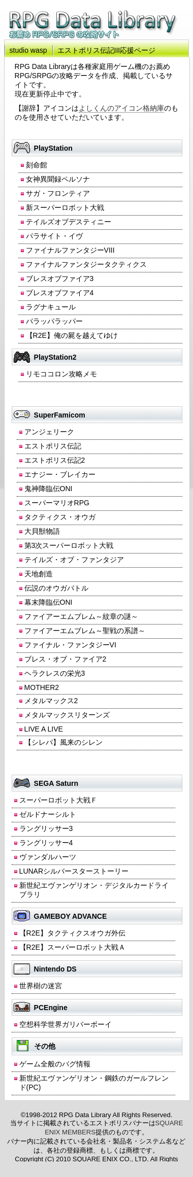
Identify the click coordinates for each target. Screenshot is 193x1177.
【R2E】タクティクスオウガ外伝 (72, 933)
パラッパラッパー (54, 321)
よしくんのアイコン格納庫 (121, 108)
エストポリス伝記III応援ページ (106, 50)
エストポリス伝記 (52, 446)
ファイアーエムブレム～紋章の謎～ (81, 616)
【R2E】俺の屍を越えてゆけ (72, 335)
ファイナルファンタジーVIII (70, 250)
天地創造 (38, 574)
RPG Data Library (93, 25)
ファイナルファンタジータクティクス (86, 264)
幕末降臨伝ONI (48, 602)
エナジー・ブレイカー (59, 474)
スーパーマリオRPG (56, 503)
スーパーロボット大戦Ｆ (58, 800)
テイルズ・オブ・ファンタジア (74, 560)
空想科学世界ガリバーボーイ (65, 1024)
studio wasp (28, 50)
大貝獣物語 (42, 531)
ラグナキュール (51, 307)
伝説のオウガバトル (56, 588)
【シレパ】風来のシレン (63, 742)
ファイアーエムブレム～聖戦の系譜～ (84, 631)
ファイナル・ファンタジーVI (70, 645)
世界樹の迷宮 (40, 986)
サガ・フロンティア (58, 193)
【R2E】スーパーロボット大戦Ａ (72, 947)
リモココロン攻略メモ (61, 374)
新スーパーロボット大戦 (65, 207)
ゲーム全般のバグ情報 (54, 1064)
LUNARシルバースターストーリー (73, 871)
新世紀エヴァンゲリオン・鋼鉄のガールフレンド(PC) (94, 1082)
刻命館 (36, 165)
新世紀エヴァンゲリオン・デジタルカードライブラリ (94, 889)
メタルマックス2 (51, 701)
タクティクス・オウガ (59, 517)
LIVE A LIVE (43, 729)
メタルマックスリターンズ (67, 715)
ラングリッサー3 (46, 828)
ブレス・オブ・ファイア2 (65, 659)
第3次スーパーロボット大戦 (69, 545)
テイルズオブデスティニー (68, 222)
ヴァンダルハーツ (47, 857)
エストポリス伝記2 (54, 460)
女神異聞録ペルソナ (58, 179)
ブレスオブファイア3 (60, 278)
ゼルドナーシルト (47, 814)
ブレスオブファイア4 (60, 293)
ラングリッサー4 (46, 843)
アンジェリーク (49, 432)
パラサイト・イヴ (54, 236)
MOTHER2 (41, 687)
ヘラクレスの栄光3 (54, 673)
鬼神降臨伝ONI (48, 488)
